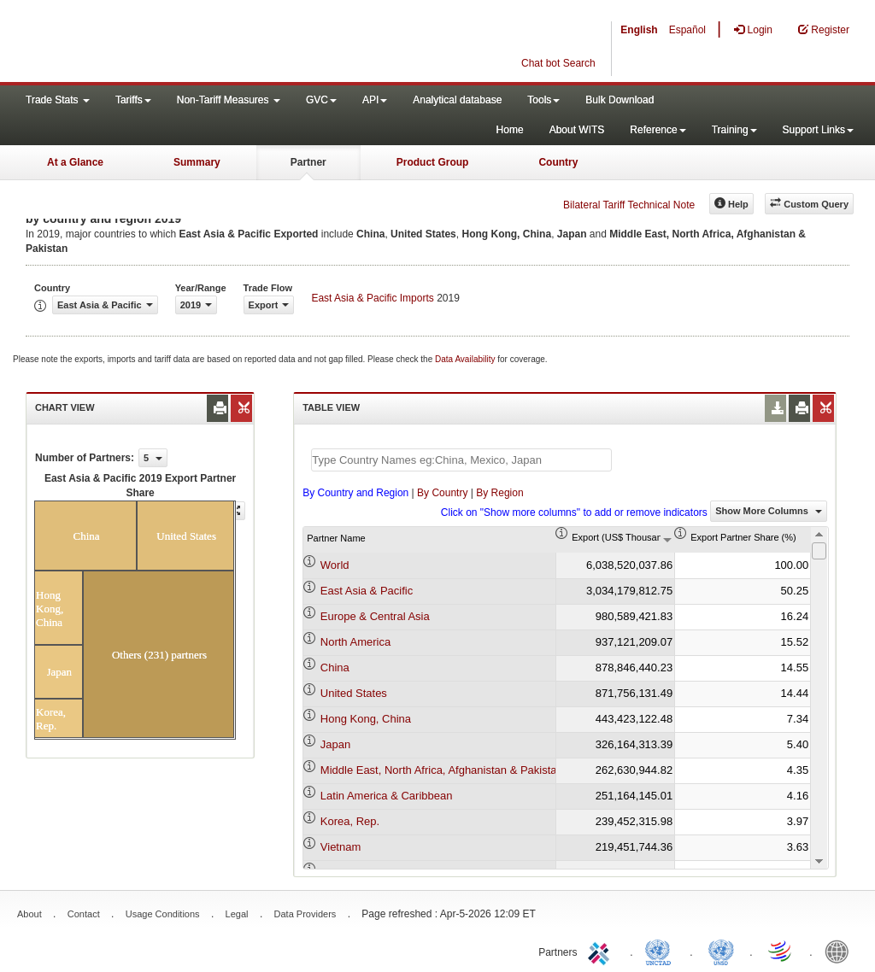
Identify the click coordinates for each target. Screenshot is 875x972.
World (334, 565)
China (334, 667)
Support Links (818, 130)
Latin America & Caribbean (386, 795)
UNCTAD (661, 951)
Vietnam (340, 846)
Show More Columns (768, 511)
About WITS (577, 130)
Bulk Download (619, 100)
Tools (543, 100)
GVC (321, 100)
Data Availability (466, 359)
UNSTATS (721, 951)
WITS (171, 42)
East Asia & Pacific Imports (372, 298)
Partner (308, 162)
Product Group (432, 162)
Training (734, 130)
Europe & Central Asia (375, 616)
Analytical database (457, 100)
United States (353, 693)
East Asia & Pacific (366, 590)
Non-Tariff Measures (228, 100)
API (374, 100)
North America (355, 641)
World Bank (841, 951)
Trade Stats (58, 100)
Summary (196, 162)
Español (687, 30)
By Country (442, 493)
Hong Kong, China (365, 718)
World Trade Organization (781, 951)
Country (558, 162)
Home (510, 130)
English (638, 30)
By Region (499, 493)
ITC (601, 951)
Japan (335, 744)
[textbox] (461, 459)
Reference (657, 130)
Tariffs (133, 100)
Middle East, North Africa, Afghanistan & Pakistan (441, 770)
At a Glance (75, 162)
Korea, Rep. (349, 821)
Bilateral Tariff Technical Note (629, 205)
